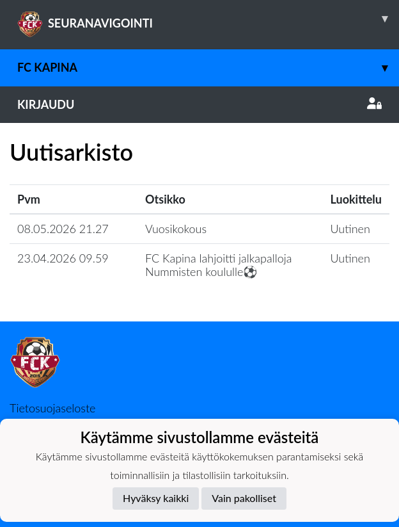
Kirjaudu (199, 104)
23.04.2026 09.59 (63, 258)
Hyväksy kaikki (156, 498)
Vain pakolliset (244, 498)
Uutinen (350, 229)
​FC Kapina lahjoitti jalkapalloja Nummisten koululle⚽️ (218, 265)
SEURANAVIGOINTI (208, 18)
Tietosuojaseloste (52, 408)
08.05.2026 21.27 (63, 229)
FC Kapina (208, 67)
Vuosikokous (176, 229)
